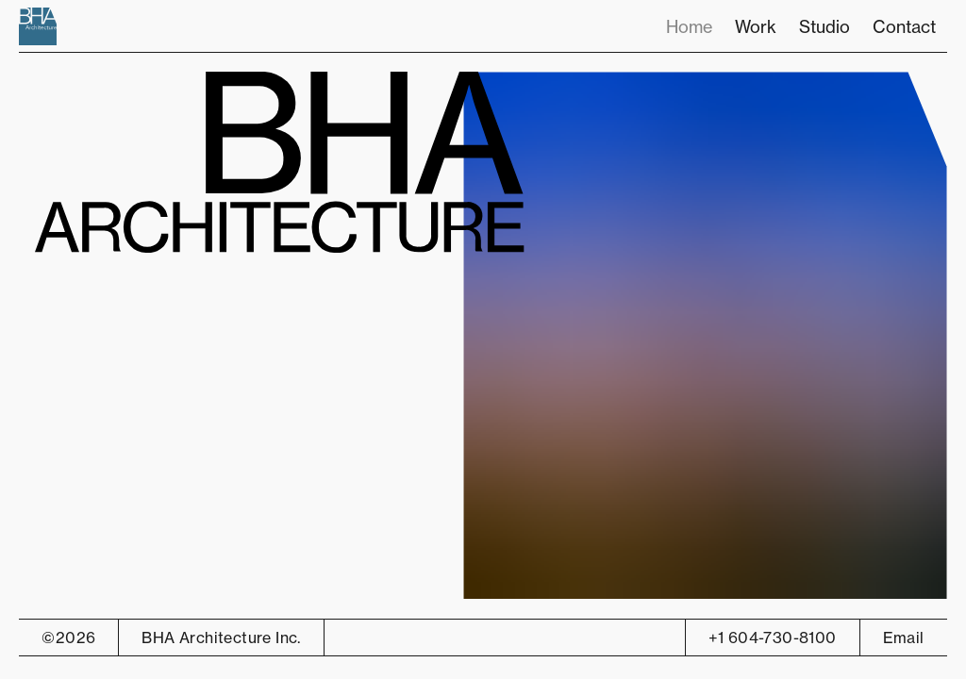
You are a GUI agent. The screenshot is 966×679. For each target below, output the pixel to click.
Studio (824, 26)
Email (903, 637)
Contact (904, 26)
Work (755, 26)
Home (689, 26)
